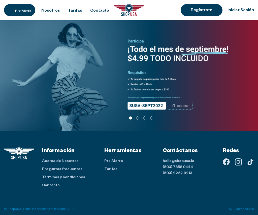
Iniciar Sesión (241, 10)
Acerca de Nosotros (60, 161)
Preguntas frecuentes (62, 170)
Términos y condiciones (63, 178)
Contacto (51, 186)
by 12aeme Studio (241, 209)
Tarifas (110, 170)
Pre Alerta (113, 161)
